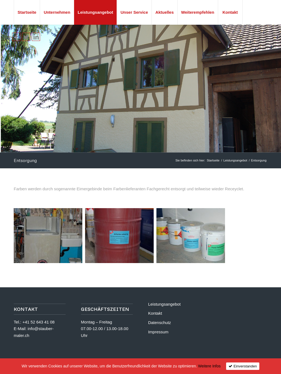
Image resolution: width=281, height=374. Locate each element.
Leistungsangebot (235, 160)
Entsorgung (25, 160)
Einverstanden (245, 366)
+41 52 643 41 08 (39, 322)
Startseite (213, 160)
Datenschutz (159, 322)
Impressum (158, 332)
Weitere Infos (209, 366)
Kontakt (155, 313)
